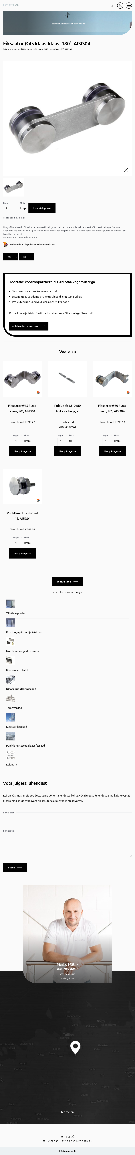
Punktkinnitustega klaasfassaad (25, 745)
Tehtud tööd (67, 581)
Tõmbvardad (14, 707)
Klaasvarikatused (16, 726)
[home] (11, 5)
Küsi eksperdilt (67, 1151)
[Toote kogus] (10, 208)
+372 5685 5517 (67, 974)
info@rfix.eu (84, 1141)
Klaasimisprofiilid (17, 669)
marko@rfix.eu (67, 978)
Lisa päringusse (42, 208)
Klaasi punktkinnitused (22, 49)
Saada (15, 867)
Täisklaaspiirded (16, 613)
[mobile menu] (129, 5)
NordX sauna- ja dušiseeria (22, 651)
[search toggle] (111, 5)
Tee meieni (67, 1111)
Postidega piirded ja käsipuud (24, 632)
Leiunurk (11, 764)
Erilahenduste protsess (28, 326)
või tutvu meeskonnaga (67, 592)
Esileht (6, 49)
